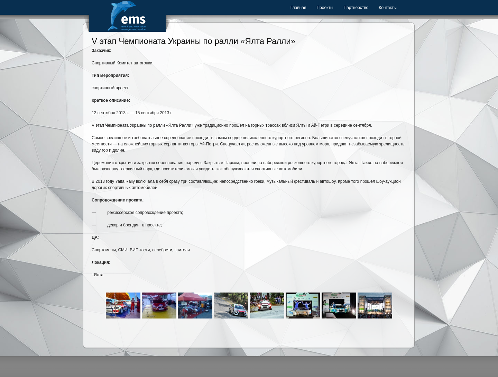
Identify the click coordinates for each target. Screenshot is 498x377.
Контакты (388, 7)
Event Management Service (127, 16)
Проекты (324, 7)
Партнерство (356, 7)
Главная (298, 7)
